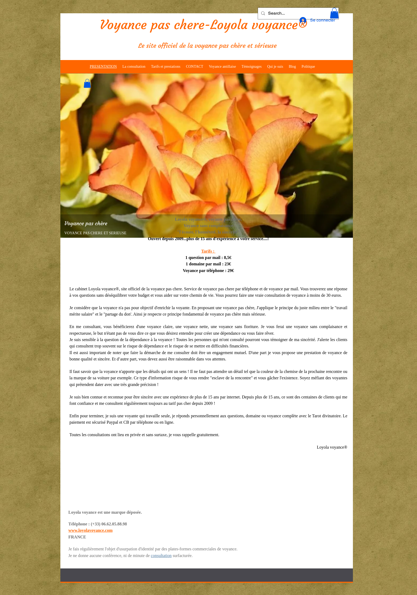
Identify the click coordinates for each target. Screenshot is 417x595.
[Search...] (297, 13)
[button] (334, 13)
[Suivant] (345, 156)
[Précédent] (67, 156)
